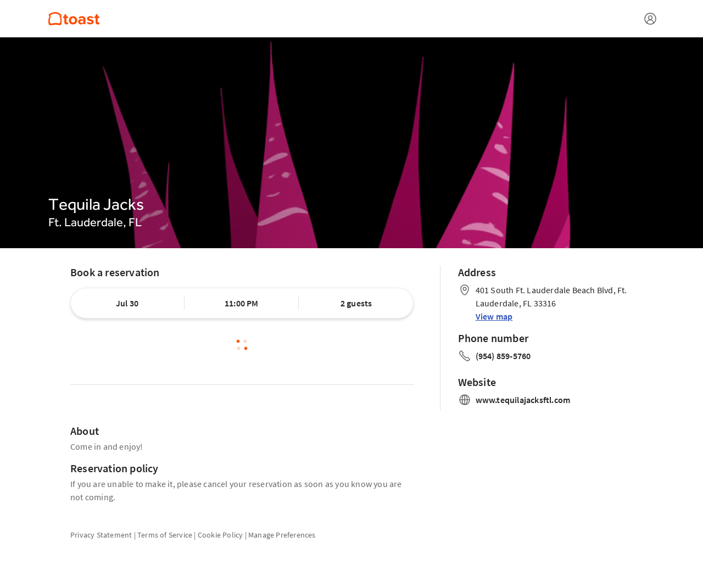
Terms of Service (164, 535)
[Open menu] (650, 19)
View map (494, 316)
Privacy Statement (101, 535)
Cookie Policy (220, 535)
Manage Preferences (282, 535)
